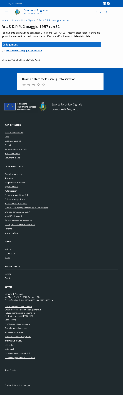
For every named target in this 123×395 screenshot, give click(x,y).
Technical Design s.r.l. (23, 385)
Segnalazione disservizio (15, 328)
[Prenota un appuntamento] (105, 3)
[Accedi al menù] (4, 11)
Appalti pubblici (11, 186)
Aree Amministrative (14, 132)
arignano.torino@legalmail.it (22, 312)
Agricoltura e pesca (13, 174)
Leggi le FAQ (10, 319)
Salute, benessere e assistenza (18, 220)
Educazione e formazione (16, 203)
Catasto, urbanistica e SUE (16, 195)
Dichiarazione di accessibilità (17, 353)
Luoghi (8, 273)
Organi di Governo (13, 140)
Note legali (9, 349)
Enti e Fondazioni (12, 153)
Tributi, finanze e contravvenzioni (20, 224)
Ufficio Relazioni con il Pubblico (18, 306)
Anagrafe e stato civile (15, 182)
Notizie (8, 249)
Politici (8, 145)
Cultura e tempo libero (15, 199)
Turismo (8, 228)
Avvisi (7, 257)
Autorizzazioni (11, 190)
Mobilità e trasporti (13, 216)
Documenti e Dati (12, 157)
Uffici (7, 136)
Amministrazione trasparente (18, 336)
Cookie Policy (10, 344)
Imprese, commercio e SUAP (17, 211)
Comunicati (10, 253)
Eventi (8, 278)
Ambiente (9, 178)
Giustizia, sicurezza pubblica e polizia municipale (26, 207)
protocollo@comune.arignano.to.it (26, 309)
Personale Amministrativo (16, 149)
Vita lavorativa (11, 232)
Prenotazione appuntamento (17, 323)
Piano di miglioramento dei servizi (20, 357)
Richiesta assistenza (14, 332)
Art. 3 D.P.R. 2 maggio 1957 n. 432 (24, 50)
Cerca (98, 12)
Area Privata (10, 370)
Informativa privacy (13, 340)
